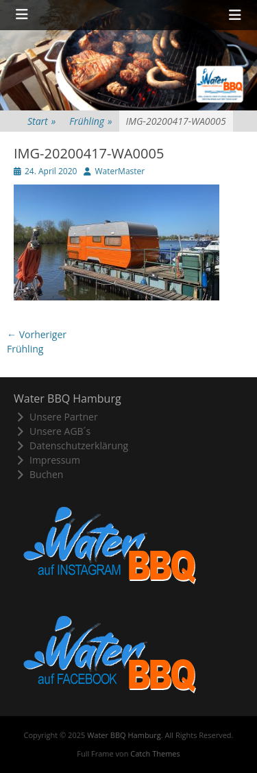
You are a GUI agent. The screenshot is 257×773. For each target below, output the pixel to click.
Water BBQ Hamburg (124, 735)
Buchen (38, 474)
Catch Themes (155, 753)
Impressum (47, 459)
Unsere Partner (56, 416)
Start (41, 121)
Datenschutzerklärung (71, 445)
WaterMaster (120, 171)
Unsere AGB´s (52, 431)
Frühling (90, 121)
